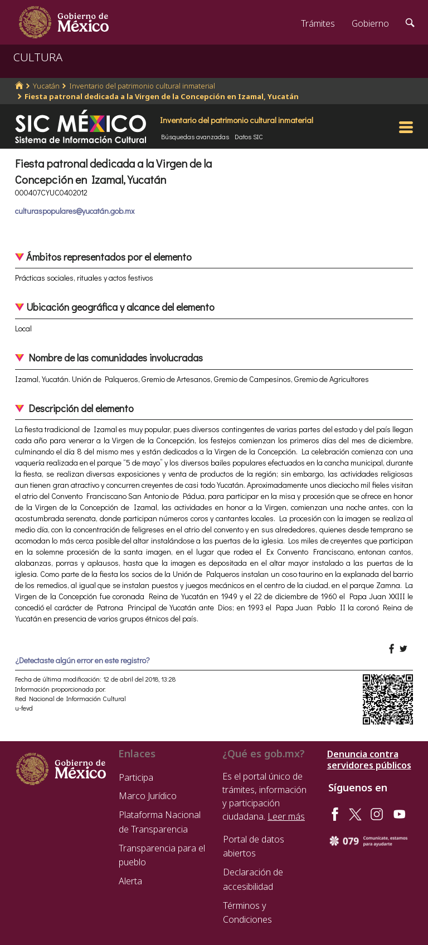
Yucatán (46, 86)
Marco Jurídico (148, 796)
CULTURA (37, 57)
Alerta (130, 881)
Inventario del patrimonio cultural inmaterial (142, 86)
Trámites (318, 23)
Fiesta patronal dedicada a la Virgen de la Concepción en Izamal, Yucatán (162, 96)
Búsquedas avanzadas (195, 136)
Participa (136, 777)
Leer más (286, 816)
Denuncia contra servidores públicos (369, 759)
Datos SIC (249, 136)
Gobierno (370, 23)
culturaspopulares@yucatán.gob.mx (74, 210)
